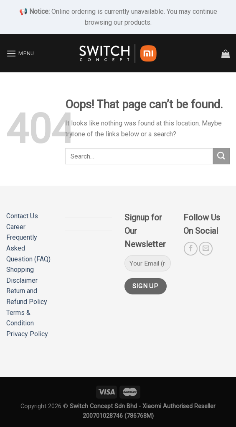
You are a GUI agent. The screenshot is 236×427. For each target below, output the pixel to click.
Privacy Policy (27, 334)
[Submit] (221, 156)
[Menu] (20, 53)
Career (15, 227)
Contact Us (22, 216)
